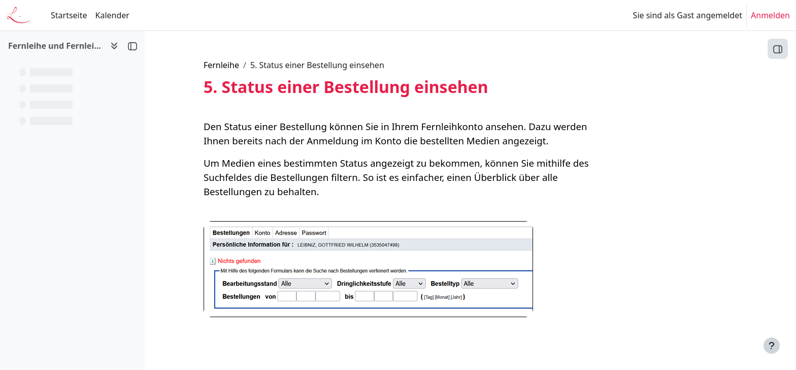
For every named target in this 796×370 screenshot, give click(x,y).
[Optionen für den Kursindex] (114, 46)
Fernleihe (281, 65)
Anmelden (770, 15)
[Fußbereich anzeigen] (772, 345)
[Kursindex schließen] (132, 46)
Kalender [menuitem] (112, 15)
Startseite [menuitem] (69, 15)
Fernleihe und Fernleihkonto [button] (55, 45)
